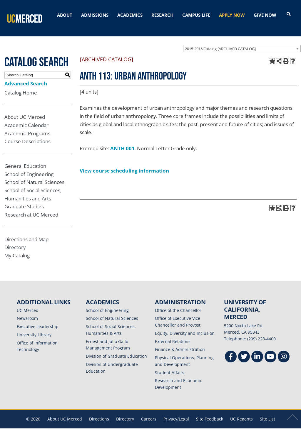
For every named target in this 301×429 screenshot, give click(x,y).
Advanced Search (25, 76)
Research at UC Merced (31, 207)
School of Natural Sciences (34, 175)
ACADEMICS (130, 15)
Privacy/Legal (176, 412)
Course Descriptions (27, 134)
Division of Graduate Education (116, 349)
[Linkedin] (257, 350)
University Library (34, 327)
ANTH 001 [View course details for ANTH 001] (122, 141)
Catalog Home (20, 85)
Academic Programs (27, 126)
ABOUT (64, 15)
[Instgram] (283, 350)
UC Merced (28, 303)
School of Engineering (28, 167)
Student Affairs (169, 365)
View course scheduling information (124, 163)
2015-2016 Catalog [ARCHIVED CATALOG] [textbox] (220, 41)
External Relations (172, 334)
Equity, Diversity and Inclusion (185, 326)
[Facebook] (231, 350)
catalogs (66, 425)
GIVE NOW (265, 15)
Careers (148, 412)
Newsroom (27, 311)
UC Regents (241, 412)
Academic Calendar (26, 118)
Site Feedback (209, 412)
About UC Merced (24, 110)
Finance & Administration (180, 342)
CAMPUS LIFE (196, 15)
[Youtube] (270, 350)
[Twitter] (244, 350)
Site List (267, 412)
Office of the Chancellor (178, 303)
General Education (25, 159)
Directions (99, 412)
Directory (15, 240)
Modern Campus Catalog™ (220, 425)
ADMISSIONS (94, 15)
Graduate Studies (24, 199)
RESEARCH (162, 15)
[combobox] (242, 41)
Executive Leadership (37, 319)
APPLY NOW (232, 15)
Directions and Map (26, 232)
